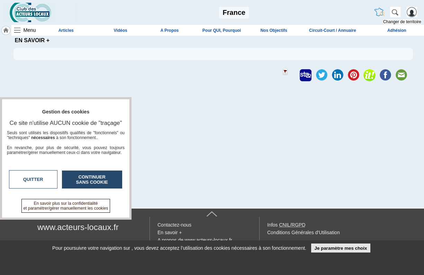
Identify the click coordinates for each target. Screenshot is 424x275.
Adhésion (396, 30)
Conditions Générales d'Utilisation (303, 232)
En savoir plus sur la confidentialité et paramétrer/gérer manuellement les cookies (66, 206)
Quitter (33, 179)
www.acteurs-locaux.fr (78, 227)
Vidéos (120, 30)
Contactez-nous (174, 225)
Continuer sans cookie (92, 179)
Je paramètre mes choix (340, 248)
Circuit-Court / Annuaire (332, 30)
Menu (30, 30)
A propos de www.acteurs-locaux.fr (194, 240)
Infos (286, 225)
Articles (66, 30)
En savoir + (169, 232)
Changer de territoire (402, 21)
